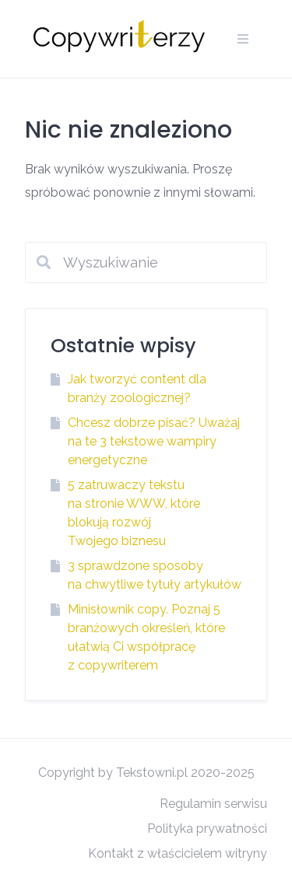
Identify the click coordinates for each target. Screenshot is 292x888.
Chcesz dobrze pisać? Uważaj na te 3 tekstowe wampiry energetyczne (154, 441)
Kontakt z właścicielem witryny (177, 853)
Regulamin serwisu (213, 803)
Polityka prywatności (207, 828)
